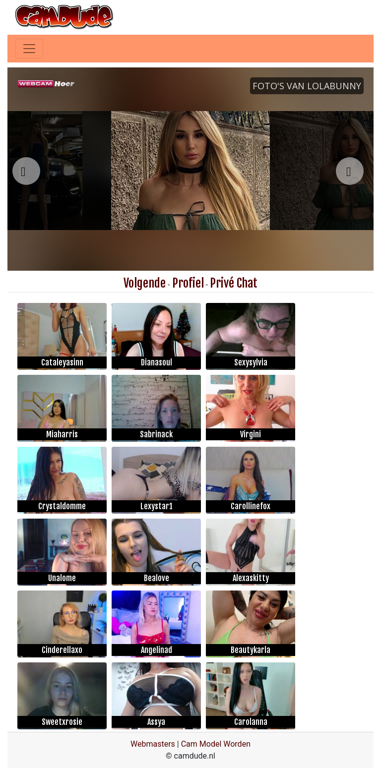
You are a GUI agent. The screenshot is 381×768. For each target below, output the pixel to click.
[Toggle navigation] (29, 49)
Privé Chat (233, 283)
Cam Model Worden (216, 744)
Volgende (145, 283)
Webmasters (152, 744)
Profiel (188, 283)
